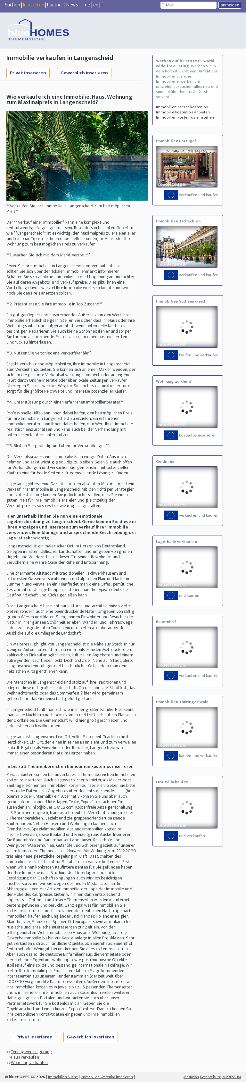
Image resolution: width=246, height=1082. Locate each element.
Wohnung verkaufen (29, 1062)
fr (103, 5)
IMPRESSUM (231, 1077)
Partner (55, 5)
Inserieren (33, 5)
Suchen (12, 5)
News (72, 5)
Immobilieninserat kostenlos (182, 107)
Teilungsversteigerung (31, 1051)
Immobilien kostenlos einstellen (185, 117)
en (95, 5)
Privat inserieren (28, 73)
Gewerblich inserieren (84, 73)
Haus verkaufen (25, 1057)
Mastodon (191, 1077)
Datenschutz (210, 1077)
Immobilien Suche (63, 1077)
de (87, 5)
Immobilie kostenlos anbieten (183, 112)
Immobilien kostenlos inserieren (107, 1077)
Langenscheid (80, 206)
